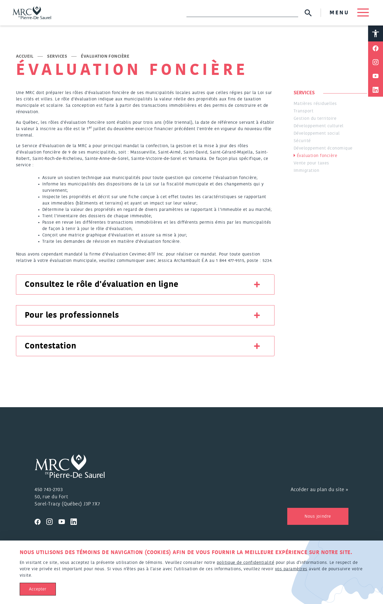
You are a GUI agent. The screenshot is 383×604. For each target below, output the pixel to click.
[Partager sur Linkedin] (375, 90)
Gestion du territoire (315, 119)
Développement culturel (319, 126)
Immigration (306, 171)
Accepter (37, 589)
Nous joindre (318, 516)
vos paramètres (291, 569)
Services (57, 56)
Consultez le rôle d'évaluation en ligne (101, 285)
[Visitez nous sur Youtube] (65, 521)
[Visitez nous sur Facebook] (40, 521)
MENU (349, 12)
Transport (303, 111)
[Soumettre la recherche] (308, 13)
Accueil (24, 56)
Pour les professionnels (72, 316)
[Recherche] (242, 12)
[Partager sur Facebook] (375, 49)
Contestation (50, 346)
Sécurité (302, 141)
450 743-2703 (49, 490)
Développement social (317, 133)
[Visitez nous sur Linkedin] (75, 521)
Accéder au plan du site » (320, 490)
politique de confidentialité (245, 562)
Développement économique (323, 148)
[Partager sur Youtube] (375, 76)
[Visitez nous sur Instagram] (52, 521)
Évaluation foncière (317, 156)
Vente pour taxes (311, 163)
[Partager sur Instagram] (375, 62)
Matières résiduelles (315, 104)
